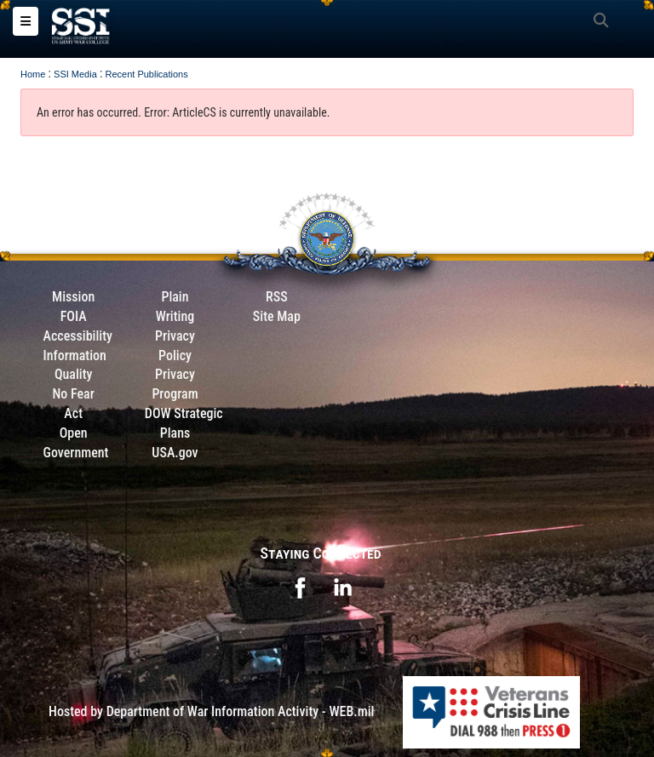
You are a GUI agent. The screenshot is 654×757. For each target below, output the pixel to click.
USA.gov (175, 452)
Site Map (277, 316)
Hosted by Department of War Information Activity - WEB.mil (211, 711)
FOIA (73, 316)
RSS (277, 297)
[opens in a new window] (300, 587)
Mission (73, 297)
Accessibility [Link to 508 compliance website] (77, 336)
